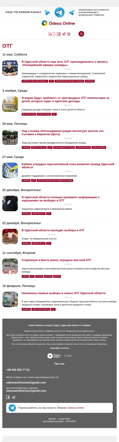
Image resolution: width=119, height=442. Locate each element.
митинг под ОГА (39, 147)
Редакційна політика (59, 348)
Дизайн (52, 418)
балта (25, 276)
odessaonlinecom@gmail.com (26, 390)
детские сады (29, 114)
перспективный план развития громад (55, 180)
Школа (57, 276)
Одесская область (41, 309)
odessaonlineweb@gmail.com (26, 382)
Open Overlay (38, 34)
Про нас (59, 363)
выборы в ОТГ (38, 213)
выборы (26, 213)
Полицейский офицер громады (69, 81)
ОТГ (51, 81)
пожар (39, 276)
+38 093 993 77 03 (18, 369)
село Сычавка (99, 147)
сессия (48, 276)
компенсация (44, 114)
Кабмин (26, 147)
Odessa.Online (76, 407)
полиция (90, 81)
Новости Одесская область (35, 81)
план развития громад (64, 147)
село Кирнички (83, 147)
